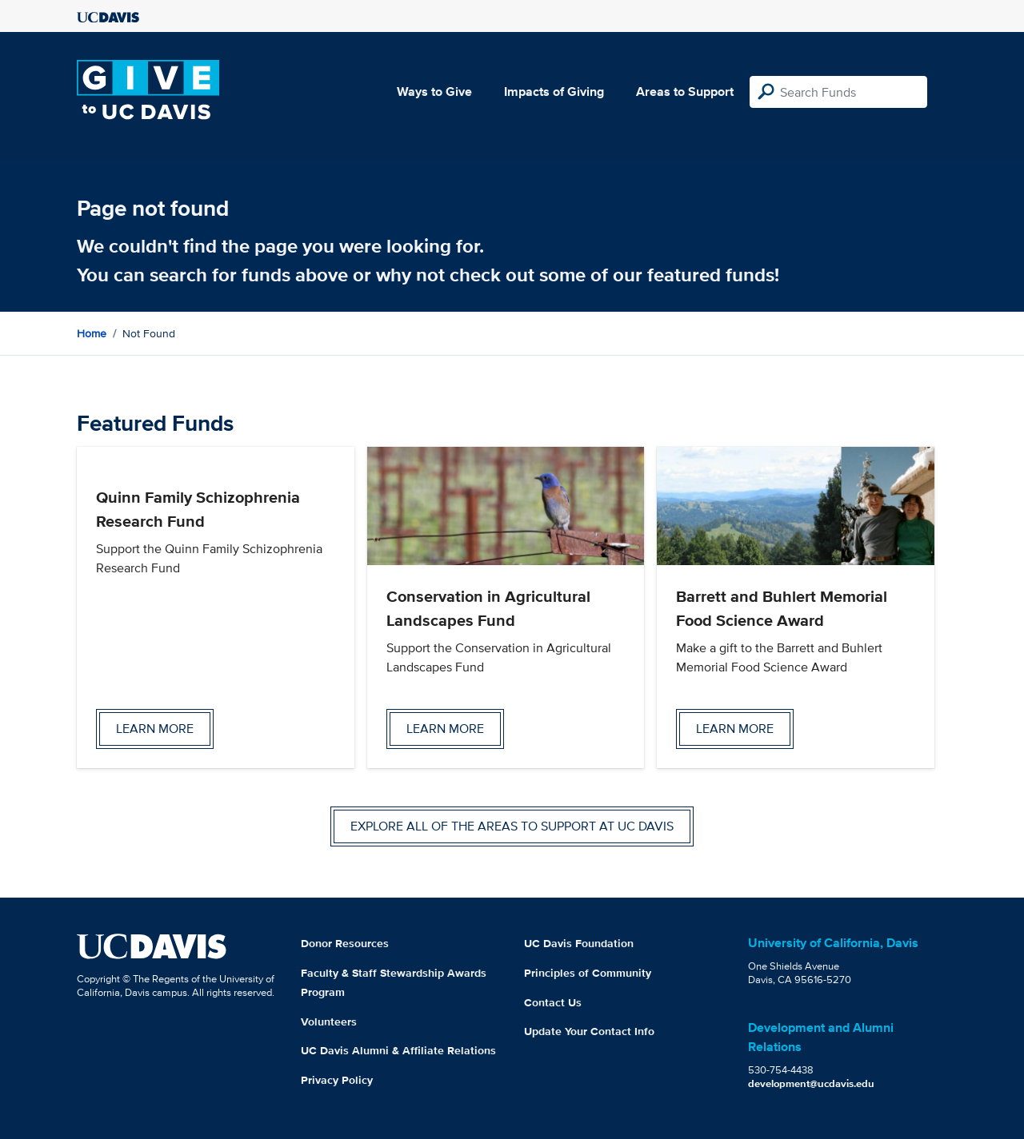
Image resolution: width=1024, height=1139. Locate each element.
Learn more (155, 728)
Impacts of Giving (554, 91)
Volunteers (329, 1021)
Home (91, 333)
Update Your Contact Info (589, 1031)
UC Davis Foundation (579, 943)
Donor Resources (345, 943)
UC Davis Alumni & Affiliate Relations (398, 1050)
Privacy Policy (337, 1080)
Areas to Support (685, 91)
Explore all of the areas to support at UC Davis (512, 826)
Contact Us (553, 1002)
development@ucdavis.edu (811, 1083)
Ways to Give (434, 91)
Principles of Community (587, 973)
